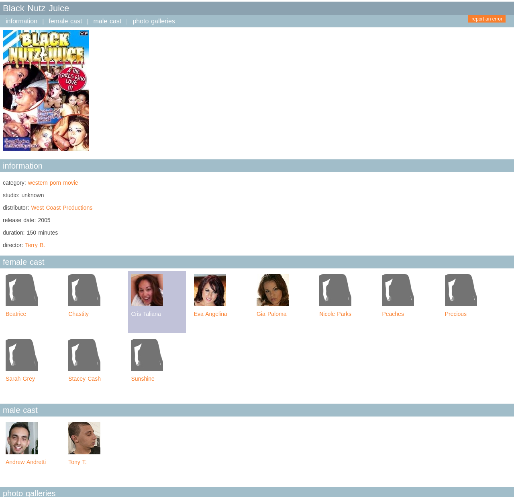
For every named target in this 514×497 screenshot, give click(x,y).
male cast (108, 21)
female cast (65, 21)
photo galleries (154, 21)
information (21, 21)
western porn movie (53, 182)
